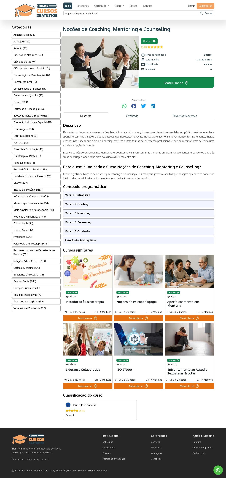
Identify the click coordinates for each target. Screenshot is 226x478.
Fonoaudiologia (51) (24, 162)
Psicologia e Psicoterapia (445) (30, 243)
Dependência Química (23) (28, 95)
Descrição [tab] (85, 115)
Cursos (133, 5)
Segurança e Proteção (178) (28, 274)
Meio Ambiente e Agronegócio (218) (33, 209)
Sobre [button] (118, 5)
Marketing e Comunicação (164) (31, 203)
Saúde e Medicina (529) (26, 267)
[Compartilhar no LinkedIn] (153, 106)
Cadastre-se (199, 453)
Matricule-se (87, 318)
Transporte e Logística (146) (28, 301)
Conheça (155, 442)
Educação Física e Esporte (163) (30, 115)
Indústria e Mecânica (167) (27, 189)
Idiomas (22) (20, 182)
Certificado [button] (100, 5)
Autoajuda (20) (21, 41)
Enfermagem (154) (23, 129)
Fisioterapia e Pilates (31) (27, 156)
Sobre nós (107, 442)
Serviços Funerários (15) (26, 288)
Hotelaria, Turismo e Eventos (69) (32, 176)
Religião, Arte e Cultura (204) (29, 261)
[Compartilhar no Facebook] (133, 106)
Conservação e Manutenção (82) (31, 75)
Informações (108, 447)
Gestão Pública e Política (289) (30, 169)
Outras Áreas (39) (23, 230)
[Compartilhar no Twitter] (143, 106)
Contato (147, 5)
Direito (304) (20, 102)
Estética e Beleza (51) (25, 135)
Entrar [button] (191, 5)
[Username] (131, 13)
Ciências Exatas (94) (24, 61)
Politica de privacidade (113, 458)
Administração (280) (24, 34)
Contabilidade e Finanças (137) (30, 88)
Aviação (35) (20, 48)
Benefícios (156, 458)
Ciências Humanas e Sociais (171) (31, 68)
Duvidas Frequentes (203, 447)
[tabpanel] (138, 271)
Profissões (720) (22, 236)
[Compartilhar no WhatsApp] (124, 106)
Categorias (83, 5)
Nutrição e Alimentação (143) (29, 216)
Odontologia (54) (23, 223)
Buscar (206, 13)
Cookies (106, 453)
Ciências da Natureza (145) (28, 55)
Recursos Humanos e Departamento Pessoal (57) (34, 252)
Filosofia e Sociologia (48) (28, 149)
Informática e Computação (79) (31, 196)
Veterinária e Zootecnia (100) (29, 308)
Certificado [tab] (132, 115)
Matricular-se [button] (176, 83)
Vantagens (156, 453)
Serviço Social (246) (24, 281)
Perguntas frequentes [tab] (185, 115)
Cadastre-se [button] (205, 5)
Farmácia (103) (21, 142)
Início (68, 5)
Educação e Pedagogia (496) (29, 108)
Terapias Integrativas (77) (27, 294)
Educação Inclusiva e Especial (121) (32, 122)
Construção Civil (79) (25, 81)
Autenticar (156, 447)
